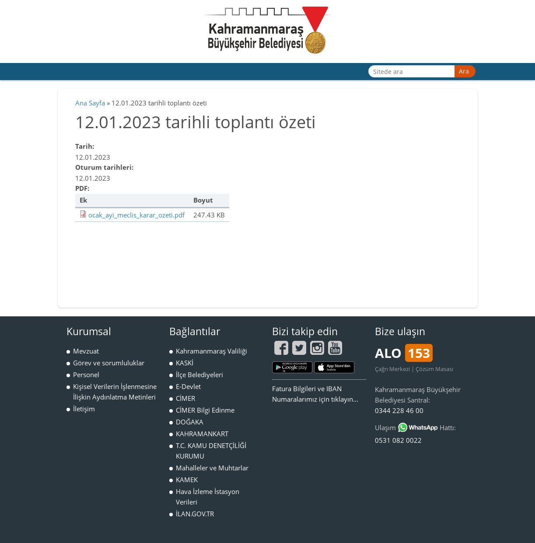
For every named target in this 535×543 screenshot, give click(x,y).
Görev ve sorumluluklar (108, 362)
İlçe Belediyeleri (199, 374)
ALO (404, 352)
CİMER (185, 398)
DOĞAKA (189, 421)
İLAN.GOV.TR (195, 513)
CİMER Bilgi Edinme (205, 410)
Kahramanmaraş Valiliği (211, 351)
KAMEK (187, 479)
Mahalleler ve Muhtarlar (212, 467)
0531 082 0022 (398, 440)
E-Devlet (188, 386)
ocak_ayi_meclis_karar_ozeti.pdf (136, 214)
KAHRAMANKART (202, 433)
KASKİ (184, 362)
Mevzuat (86, 351)
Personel (86, 374)
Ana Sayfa (90, 102)
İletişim (84, 408)
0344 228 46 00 (399, 410)
